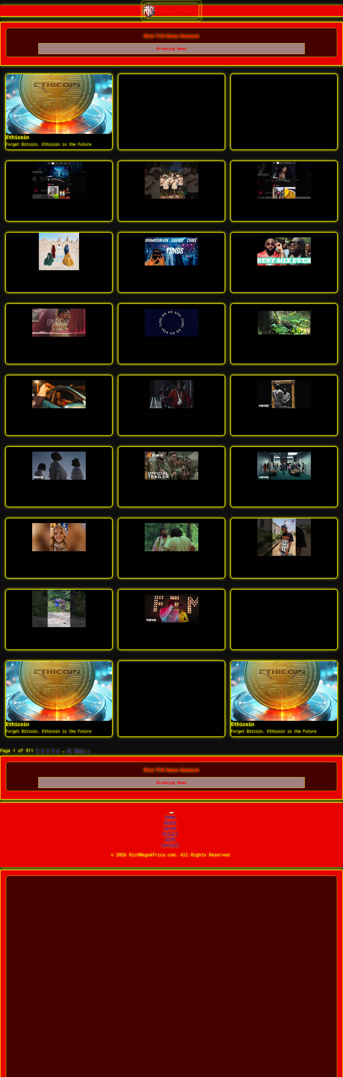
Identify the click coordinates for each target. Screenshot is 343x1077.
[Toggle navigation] (171, 813)
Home (170, 816)
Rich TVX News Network (171, 36)
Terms (170, 828)
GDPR (170, 839)
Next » (82, 750)
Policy (170, 833)
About (170, 822)
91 (69, 750)
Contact (170, 845)
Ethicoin (17, 137)
